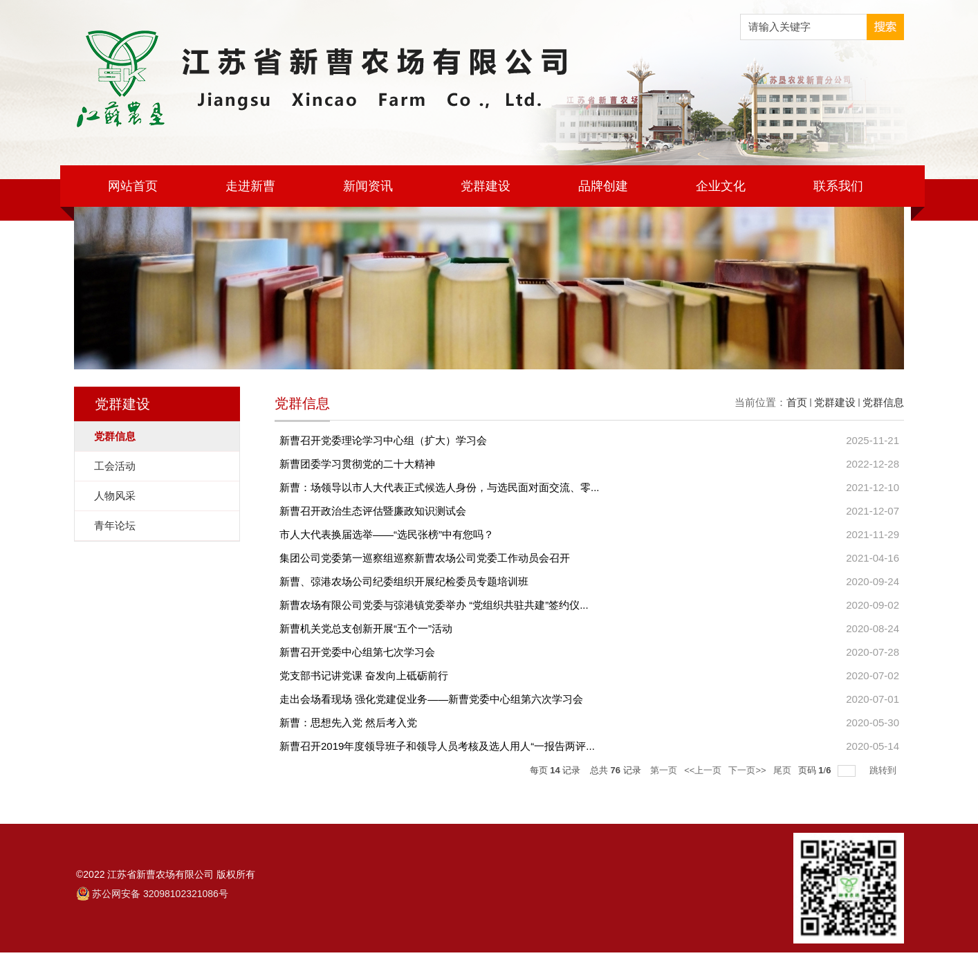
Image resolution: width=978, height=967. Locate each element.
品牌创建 (603, 186)
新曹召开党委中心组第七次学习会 (357, 652)
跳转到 (884, 770)
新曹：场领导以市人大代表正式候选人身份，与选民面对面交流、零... (439, 487)
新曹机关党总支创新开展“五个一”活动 (365, 628)
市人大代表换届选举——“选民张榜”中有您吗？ (386, 534)
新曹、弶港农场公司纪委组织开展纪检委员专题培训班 (403, 581)
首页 (796, 402)
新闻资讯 (368, 186)
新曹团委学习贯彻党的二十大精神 (357, 464)
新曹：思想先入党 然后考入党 (348, 722)
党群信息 (883, 402)
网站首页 (133, 186)
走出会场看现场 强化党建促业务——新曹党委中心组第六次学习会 (431, 699)
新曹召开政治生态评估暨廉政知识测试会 (372, 511)
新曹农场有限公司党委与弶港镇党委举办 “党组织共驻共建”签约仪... (434, 605)
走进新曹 (250, 186)
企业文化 (721, 186)
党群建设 (485, 186)
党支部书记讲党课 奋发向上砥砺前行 (363, 675)
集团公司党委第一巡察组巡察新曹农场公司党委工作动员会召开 (424, 558)
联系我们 (838, 186)
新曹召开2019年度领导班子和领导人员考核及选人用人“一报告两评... (437, 746)
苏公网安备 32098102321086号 (160, 893)
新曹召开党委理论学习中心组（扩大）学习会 (383, 440)
